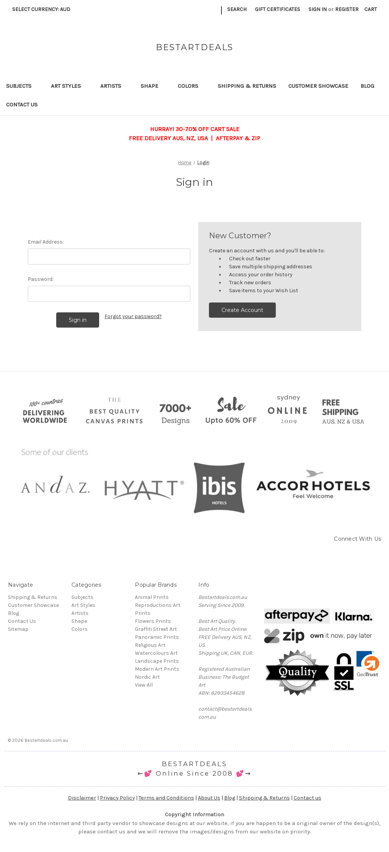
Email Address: (46, 242)
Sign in (317, 9)
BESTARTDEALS (194, 764)
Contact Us (22, 104)
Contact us (307, 798)
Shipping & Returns (247, 85)
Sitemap (18, 629)
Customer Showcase (318, 85)
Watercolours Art (156, 653)
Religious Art (150, 645)
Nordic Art (147, 677)
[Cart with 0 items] (370, 9)
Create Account (242, 310)
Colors (192, 85)
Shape (153, 85)
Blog (367, 85)
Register (347, 9)
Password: (41, 279)
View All (144, 685)
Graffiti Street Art (156, 629)
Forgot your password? (133, 316)
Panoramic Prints (157, 637)
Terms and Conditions (166, 798)
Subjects (22, 85)
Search (237, 9)
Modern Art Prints (157, 669)
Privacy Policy (117, 798)
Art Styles (69, 85)
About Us (209, 798)
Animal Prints (152, 597)
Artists (114, 85)
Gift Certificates (277, 9)
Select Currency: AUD (44, 9)
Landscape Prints (157, 661)
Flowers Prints (153, 621)
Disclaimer (82, 798)
